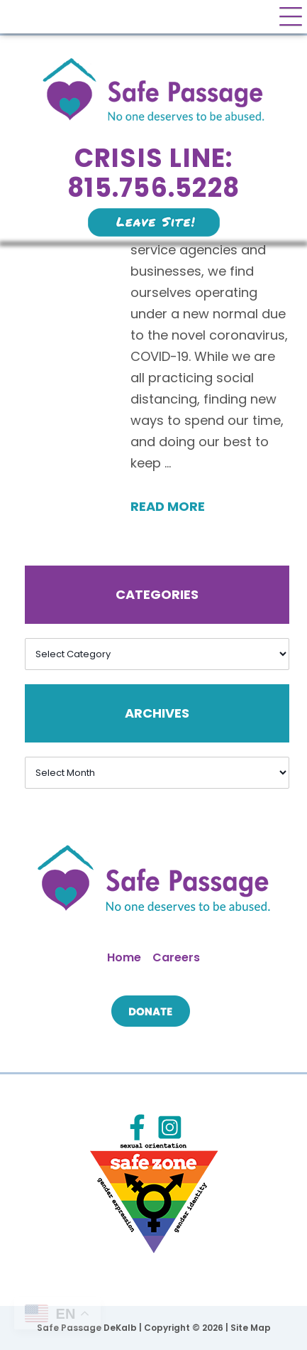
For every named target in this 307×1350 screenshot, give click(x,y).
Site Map (250, 1328)
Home (124, 957)
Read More (167, 506)
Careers (176, 957)
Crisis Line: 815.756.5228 (153, 173)
